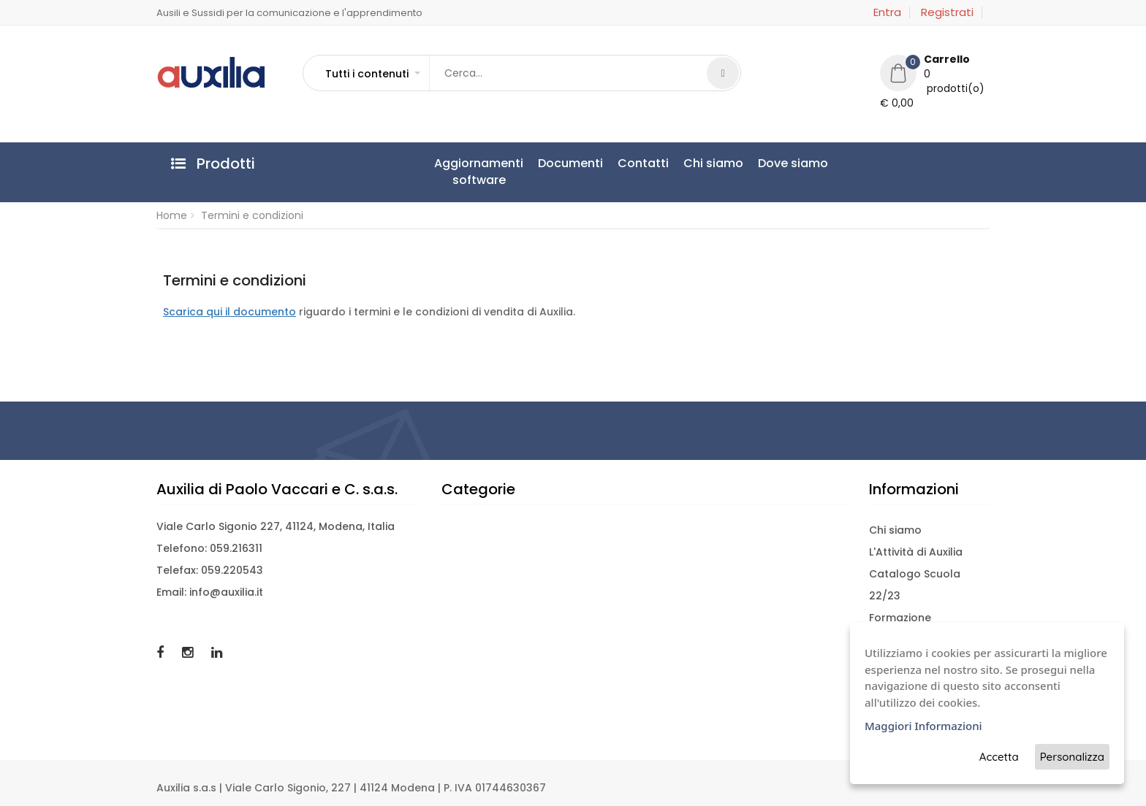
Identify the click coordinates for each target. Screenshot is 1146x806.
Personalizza (1072, 757)
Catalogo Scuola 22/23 (914, 585)
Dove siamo (793, 163)
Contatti (643, 163)
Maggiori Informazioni (923, 725)
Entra (887, 12)
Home (171, 215)
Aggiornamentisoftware (478, 171)
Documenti (570, 163)
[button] (372, 74)
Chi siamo (713, 163)
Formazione (900, 617)
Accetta (999, 757)
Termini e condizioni (252, 215)
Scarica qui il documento (229, 311)
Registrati (947, 12)
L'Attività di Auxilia (916, 552)
